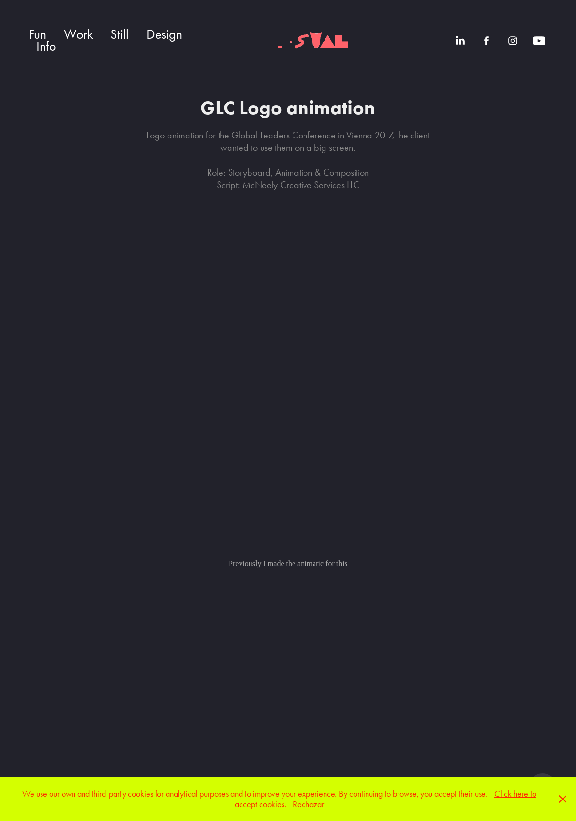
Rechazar (308, 804)
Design (164, 34)
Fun (37, 34)
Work (78, 34)
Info (46, 46)
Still (119, 34)
